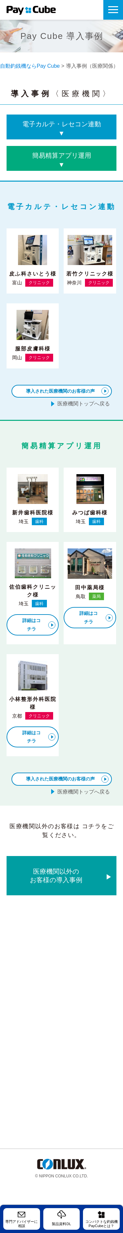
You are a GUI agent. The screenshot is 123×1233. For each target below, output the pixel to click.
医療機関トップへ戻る (83, 403)
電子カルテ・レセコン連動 (61, 129)
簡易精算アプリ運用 (61, 160)
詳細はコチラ (31, 624)
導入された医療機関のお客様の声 (60, 391)
